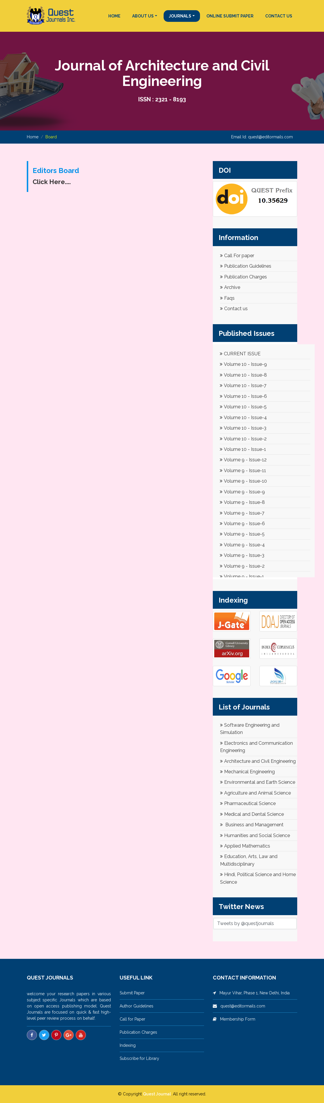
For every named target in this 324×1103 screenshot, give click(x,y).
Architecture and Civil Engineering (258, 761)
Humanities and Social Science (255, 835)
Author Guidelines (136, 1006)
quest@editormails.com (270, 137)
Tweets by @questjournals (245, 923)
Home (32, 137)
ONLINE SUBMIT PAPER (230, 16)
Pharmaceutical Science (248, 803)
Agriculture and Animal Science (255, 793)
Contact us (234, 308)
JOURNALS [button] (180, 16)
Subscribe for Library (139, 1058)
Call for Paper (132, 1019)
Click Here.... (52, 182)
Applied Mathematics (245, 846)
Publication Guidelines (245, 266)
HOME (114, 16)
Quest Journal (157, 1094)
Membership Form (236, 1019)
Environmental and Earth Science (257, 782)
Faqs (227, 298)
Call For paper (237, 255)
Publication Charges (243, 277)
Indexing (128, 1045)
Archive (230, 287)
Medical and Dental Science (252, 814)
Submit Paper (132, 993)
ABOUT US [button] (143, 16)
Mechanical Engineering (247, 771)
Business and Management (252, 824)
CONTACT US (278, 16)
